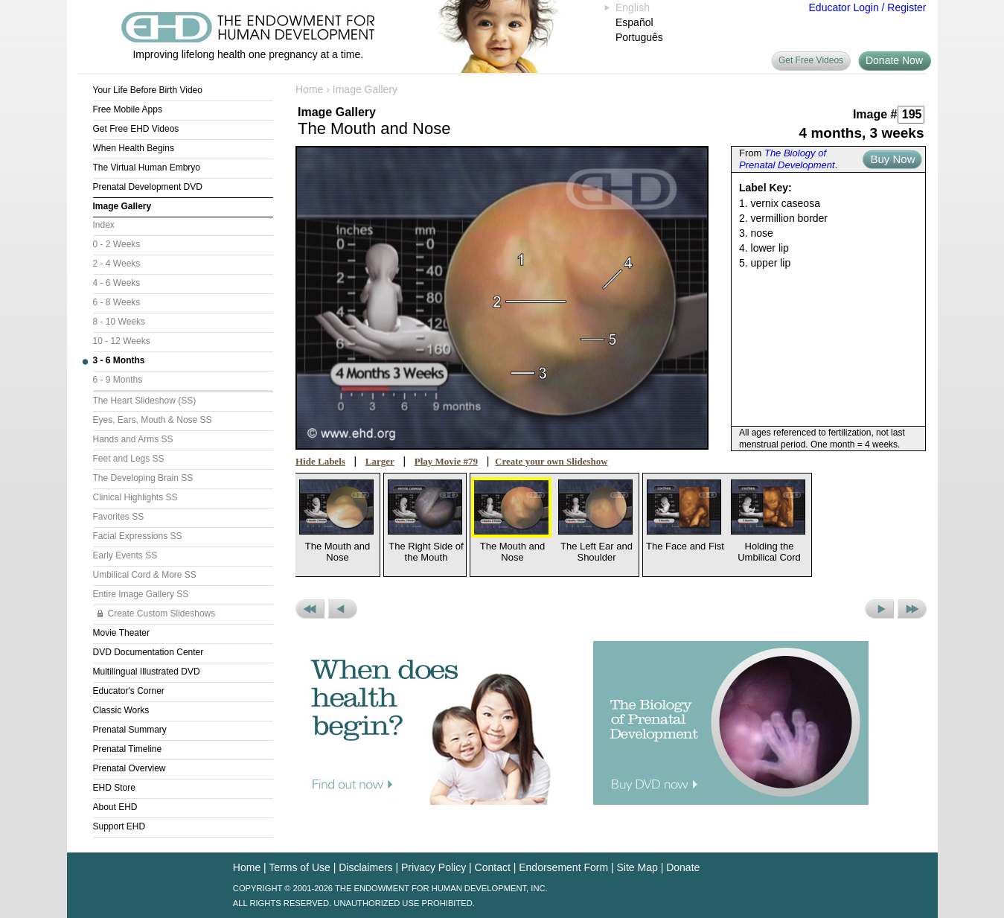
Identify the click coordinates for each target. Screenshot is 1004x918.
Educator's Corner (128, 691)
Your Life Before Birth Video (147, 90)
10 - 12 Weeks (121, 341)
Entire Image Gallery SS (141, 594)
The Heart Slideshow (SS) (144, 400)
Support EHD (119, 826)
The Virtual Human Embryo (147, 167)
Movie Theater (121, 633)
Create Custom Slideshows (162, 613)
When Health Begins (133, 148)
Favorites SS (118, 516)
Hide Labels (320, 461)
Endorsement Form (563, 867)
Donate (683, 867)
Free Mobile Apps (127, 109)
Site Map (637, 867)
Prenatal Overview (129, 768)
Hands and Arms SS (133, 439)
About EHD (115, 807)
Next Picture (879, 609)
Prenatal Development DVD (147, 187)
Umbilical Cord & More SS (144, 575)
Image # (875, 114)
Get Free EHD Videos (136, 129)
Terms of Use (299, 867)
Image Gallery (122, 206)
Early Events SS (125, 555)
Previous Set (309, 609)
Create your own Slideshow (551, 461)
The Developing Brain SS (143, 478)
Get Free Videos (810, 60)
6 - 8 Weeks (117, 302)
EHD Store (114, 787)
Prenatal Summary (130, 729)
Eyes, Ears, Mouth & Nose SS (152, 420)
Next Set (912, 609)
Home (309, 89)
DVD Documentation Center (148, 652)
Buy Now (892, 159)
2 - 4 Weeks (117, 263)
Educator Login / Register (868, 7)
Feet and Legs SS (128, 458)
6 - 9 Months (118, 379)
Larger (379, 461)
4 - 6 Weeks (117, 283)
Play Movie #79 (446, 461)
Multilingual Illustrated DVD (146, 671)
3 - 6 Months (119, 360)
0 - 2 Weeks (117, 244)
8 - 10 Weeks (119, 321)
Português (639, 37)
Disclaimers (365, 867)
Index (104, 225)
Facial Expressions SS (137, 536)
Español (634, 22)
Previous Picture (342, 609)
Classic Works (121, 710)
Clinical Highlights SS (135, 497)
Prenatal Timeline (127, 749)
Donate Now (894, 60)
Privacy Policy (433, 867)
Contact (493, 867)
